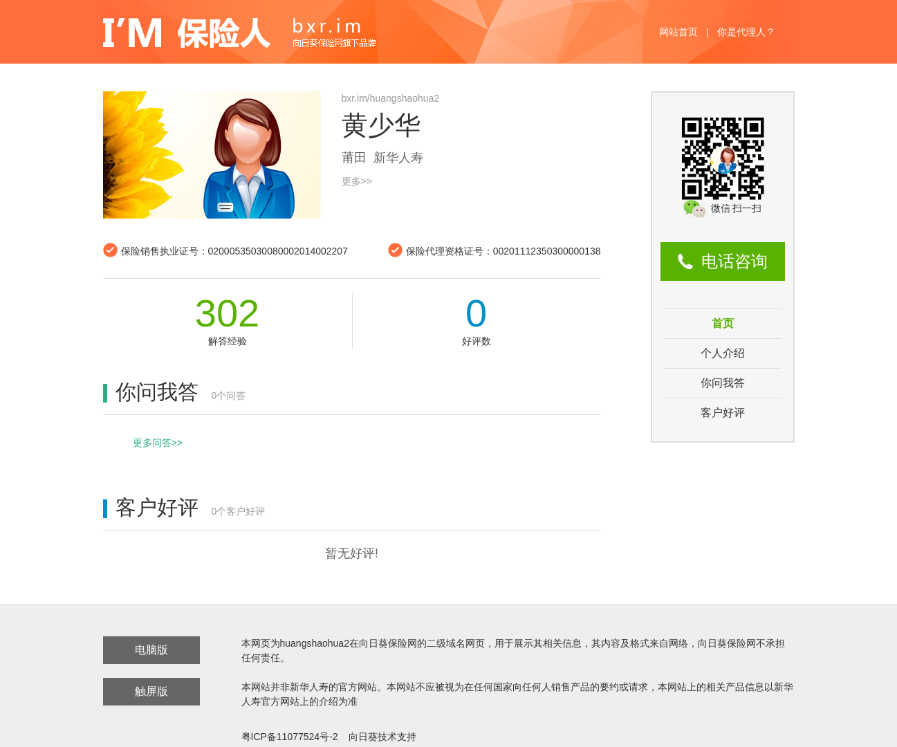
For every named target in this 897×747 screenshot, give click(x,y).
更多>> (357, 181)
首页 (723, 323)
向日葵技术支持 (382, 736)
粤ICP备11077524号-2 (289, 736)
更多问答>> (158, 442)
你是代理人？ (746, 31)
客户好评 (723, 412)
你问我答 (723, 383)
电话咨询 (734, 261)
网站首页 (678, 31)
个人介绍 (723, 353)
